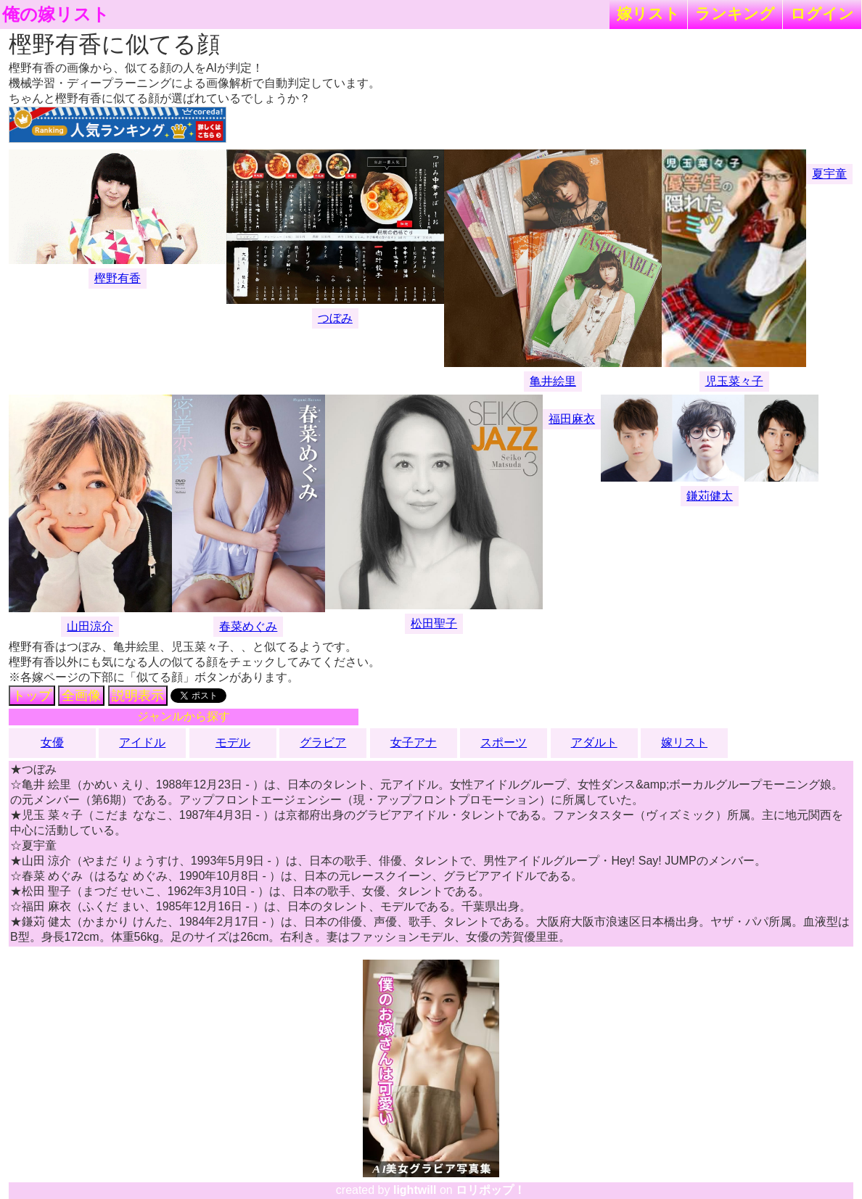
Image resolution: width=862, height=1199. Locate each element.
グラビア (323, 742)
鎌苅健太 (709, 496)
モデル (233, 742)
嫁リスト (648, 13)
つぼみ (335, 318)
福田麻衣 (572, 419)
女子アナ (413, 742)
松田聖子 (434, 623)
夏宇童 (829, 174)
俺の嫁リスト (56, 14)
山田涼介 (90, 626)
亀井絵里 (553, 381)
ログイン (822, 13)
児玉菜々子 (734, 381)
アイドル (142, 742)
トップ (32, 695)
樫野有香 (117, 278)
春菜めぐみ (248, 626)
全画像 (81, 695)
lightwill (415, 1190)
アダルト (594, 742)
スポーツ (503, 742)
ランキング (735, 13)
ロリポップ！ (490, 1190)
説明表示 (138, 695)
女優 (52, 742)
